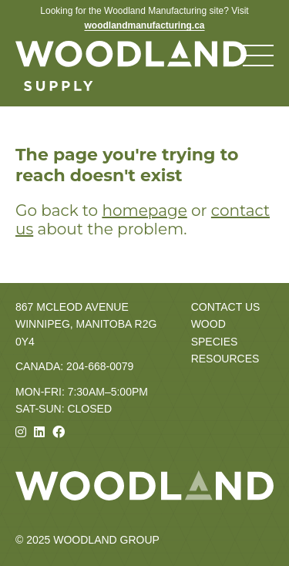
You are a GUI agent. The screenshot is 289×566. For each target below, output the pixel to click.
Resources (225, 358)
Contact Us (225, 307)
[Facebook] (58, 432)
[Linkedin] (39, 432)
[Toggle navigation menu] (258, 55)
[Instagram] (20, 432)
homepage (144, 210)
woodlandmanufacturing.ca (144, 25)
